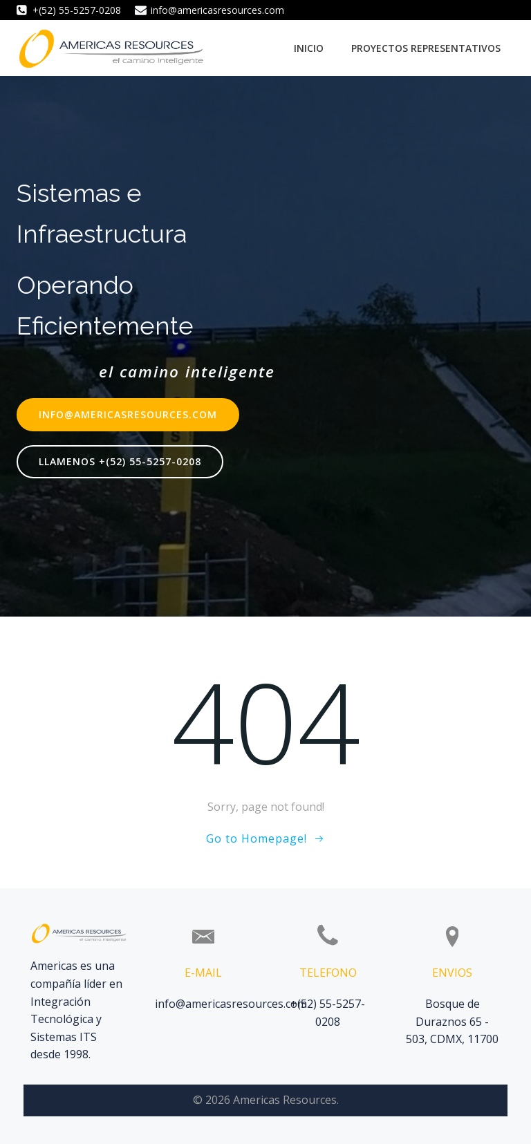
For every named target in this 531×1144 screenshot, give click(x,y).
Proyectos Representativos (426, 48)
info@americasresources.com (231, 1003)
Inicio (309, 48)
